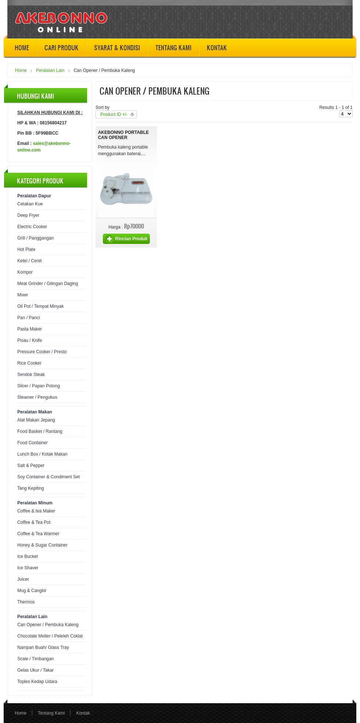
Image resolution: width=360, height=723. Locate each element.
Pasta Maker (29, 329)
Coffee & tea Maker (36, 511)
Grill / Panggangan (35, 238)
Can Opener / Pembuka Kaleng (48, 624)
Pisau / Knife (29, 340)
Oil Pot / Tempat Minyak (40, 306)
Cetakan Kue (30, 204)
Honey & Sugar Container (42, 545)
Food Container (32, 442)
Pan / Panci (28, 317)
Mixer (22, 294)
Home (21, 70)
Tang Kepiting (30, 488)
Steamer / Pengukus (37, 397)
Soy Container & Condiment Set (48, 476)
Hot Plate (26, 249)
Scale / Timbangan (35, 658)
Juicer (23, 579)
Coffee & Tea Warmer (38, 533)
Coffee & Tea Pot (33, 522)
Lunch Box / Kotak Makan (42, 454)
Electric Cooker (32, 226)
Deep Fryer (28, 215)
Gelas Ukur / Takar (35, 670)
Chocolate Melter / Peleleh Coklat (50, 636)
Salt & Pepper (30, 465)
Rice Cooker (29, 363)
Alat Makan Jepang (36, 420)
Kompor (25, 272)
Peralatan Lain (50, 70)
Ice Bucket (27, 556)
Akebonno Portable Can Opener (123, 135)
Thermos (26, 602)
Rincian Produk (131, 238)
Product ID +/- (113, 114)
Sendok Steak (31, 374)
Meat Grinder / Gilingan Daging (47, 283)
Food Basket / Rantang (39, 431)
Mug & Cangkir (31, 590)
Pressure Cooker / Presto (42, 351)
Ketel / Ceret (29, 260)
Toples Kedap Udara (37, 681)
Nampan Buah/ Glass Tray (43, 647)
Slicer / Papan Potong (38, 385)
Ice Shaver (27, 567)
